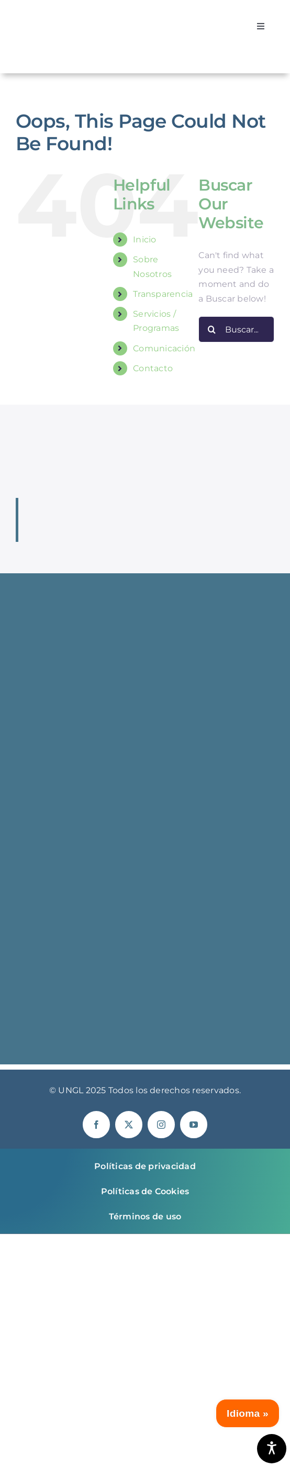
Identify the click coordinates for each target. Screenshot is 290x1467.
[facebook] (96, 1124)
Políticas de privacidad (145, 1166)
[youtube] (193, 1124)
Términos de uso (145, 1216)
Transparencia (163, 294)
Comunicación (164, 348)
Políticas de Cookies (145, 1191)
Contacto (153, 368)
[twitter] (128, 1124)
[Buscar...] (236, 329)
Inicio (144, 239)
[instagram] (161, 1124)
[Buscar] (211, 329)
